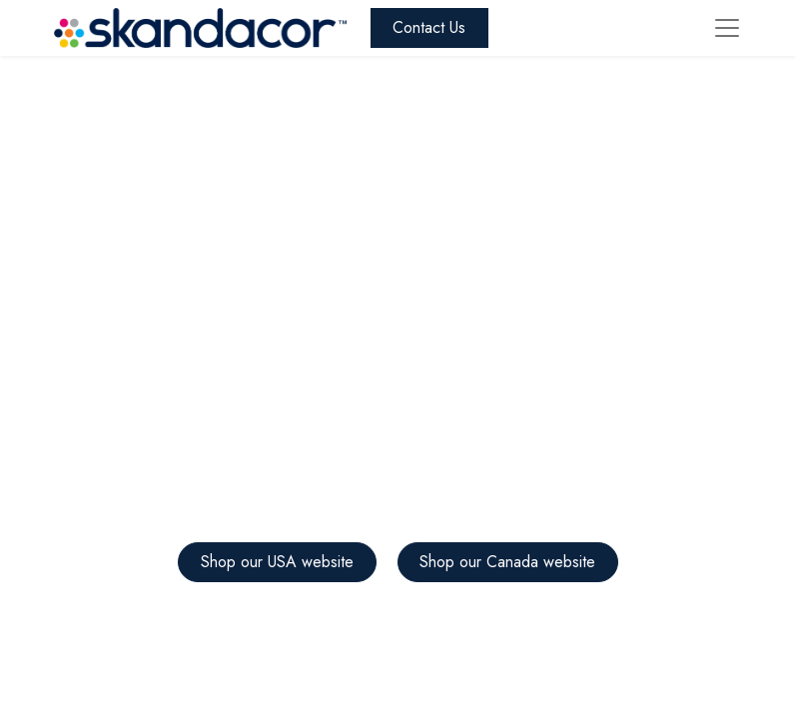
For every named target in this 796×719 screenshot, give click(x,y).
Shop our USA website (277, 561)
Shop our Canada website (507, 561)
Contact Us (429, 27)
